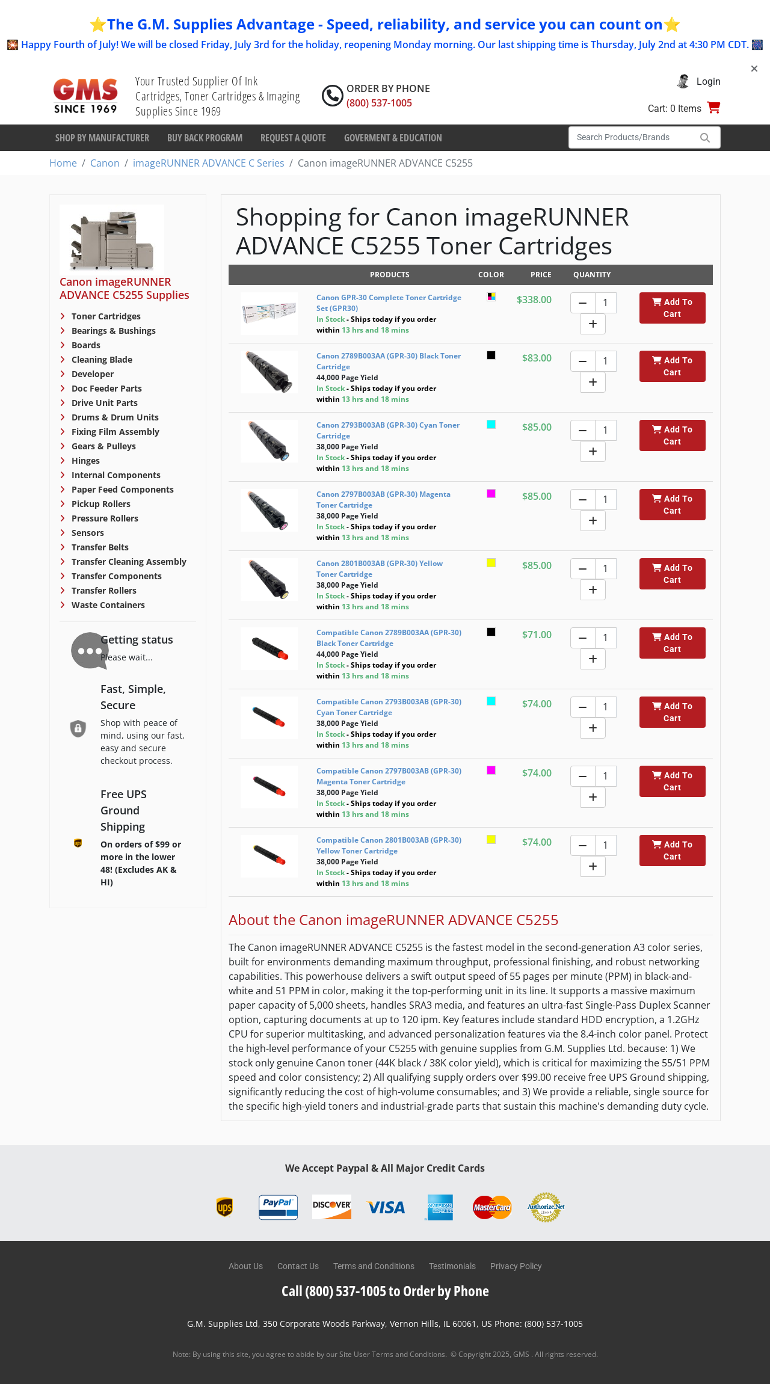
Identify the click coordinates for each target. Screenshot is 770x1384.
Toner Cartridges (105, 316)
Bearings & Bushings (112, 330)
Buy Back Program (204, 137)
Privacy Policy (516, 1266)
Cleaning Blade (100, 359)
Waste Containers (107, 604)
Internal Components (115, 475)
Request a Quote (293, 137)
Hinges (84, 460)
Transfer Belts (99, 547)
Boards (84, 345)
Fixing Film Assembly (114, 431)
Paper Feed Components (121, 489)
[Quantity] (606, 302)
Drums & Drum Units (114, 417)
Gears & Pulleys (102, 446)
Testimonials (452, 1266)
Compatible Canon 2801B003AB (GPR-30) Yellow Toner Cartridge (388, 845)
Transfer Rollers (103, 590)
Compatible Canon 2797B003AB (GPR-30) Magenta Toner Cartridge (388, 776)
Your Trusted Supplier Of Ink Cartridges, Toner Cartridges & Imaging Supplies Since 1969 (217, 96)
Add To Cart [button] (672, 308)
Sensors (86, 532)
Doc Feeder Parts (105, 388)
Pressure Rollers (103, 518)
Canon (105, 163)
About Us (246, 1266)
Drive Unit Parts (103, 402)
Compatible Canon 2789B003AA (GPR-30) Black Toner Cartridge (388, 637)
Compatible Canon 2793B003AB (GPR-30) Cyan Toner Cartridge (388, 707)
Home (63, 163)
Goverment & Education (393, 137)
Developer (91, 374)
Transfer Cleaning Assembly (127, 561)
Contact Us (298, 1266)
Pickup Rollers (100, 503)
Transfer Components (115, 576)
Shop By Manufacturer (102, 137)
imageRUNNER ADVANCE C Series (209, 163)
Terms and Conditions (373, 1266)
